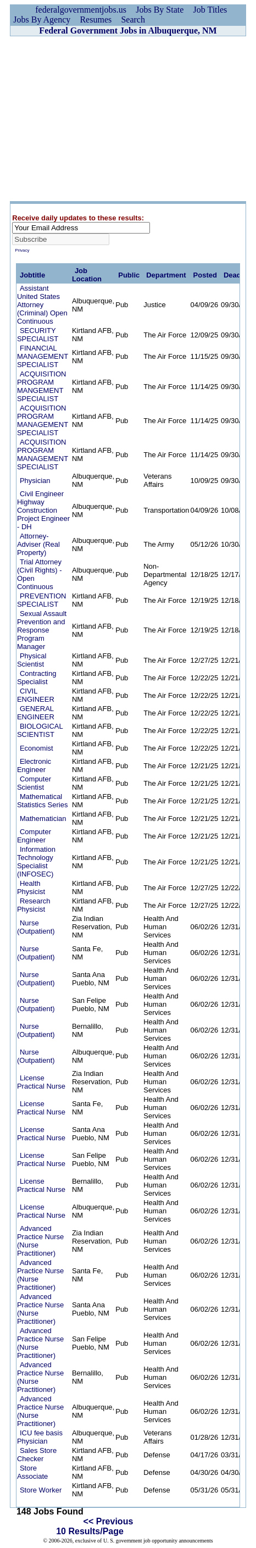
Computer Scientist (34, 783)
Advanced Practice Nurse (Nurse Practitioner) (40, 1240)
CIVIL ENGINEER (35, 695)
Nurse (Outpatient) (36, 927)
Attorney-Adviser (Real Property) (38, 544)
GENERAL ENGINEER (35, 712)
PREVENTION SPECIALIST (41, 600)
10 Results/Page (90, 1531)
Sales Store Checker (37, 1454)
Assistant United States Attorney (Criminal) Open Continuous (42, 304)
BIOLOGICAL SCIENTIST (40, 730)
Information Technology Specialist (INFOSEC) (36, 861)
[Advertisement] (128, 119)
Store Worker (41, 1490)
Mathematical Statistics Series (42, 800)
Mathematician (43, 818)
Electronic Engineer (34, 765)
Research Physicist (34, 905)
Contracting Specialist (36, 677)
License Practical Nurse (41, 1082)
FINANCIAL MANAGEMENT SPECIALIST (42, 356)
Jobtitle (32, 275)
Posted (205, 275)
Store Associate (32, 1472)
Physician (35, 480)
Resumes (96, 19)
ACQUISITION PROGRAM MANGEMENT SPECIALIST (41, 386)
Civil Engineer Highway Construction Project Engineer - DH (43, 510)
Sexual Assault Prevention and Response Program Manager (41, 630)
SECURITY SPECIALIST (37, 334)
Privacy (22, 250)
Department (166, 275)
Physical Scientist (31, 660)
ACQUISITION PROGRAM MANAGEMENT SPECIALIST (42, 420)
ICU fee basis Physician (40, 1437)
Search (133, 19)
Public (129, 275)
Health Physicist (31, 887)
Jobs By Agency (41, 19)
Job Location (87, 275)
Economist (36, 748)
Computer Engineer (34, 836)
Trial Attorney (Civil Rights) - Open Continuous (39, 574)
